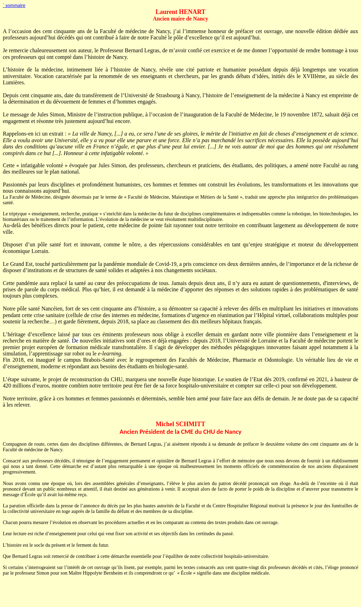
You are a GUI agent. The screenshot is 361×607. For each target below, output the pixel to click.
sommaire (14, 5)
